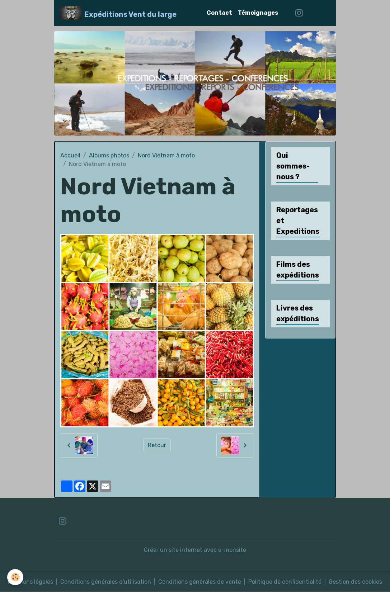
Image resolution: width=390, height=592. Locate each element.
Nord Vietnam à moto (166, 155)
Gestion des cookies (355, 581)
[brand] (118, 13)
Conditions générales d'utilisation (105, 581)
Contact (219, 12)
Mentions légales (30, 581)
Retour (157, 445)
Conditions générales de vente (199, 581)
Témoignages (258, 12)
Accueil (70, 155)
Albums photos (109, 155)
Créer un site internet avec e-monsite (195, 549)
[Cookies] (15, 577)
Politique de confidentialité (284, 581)
